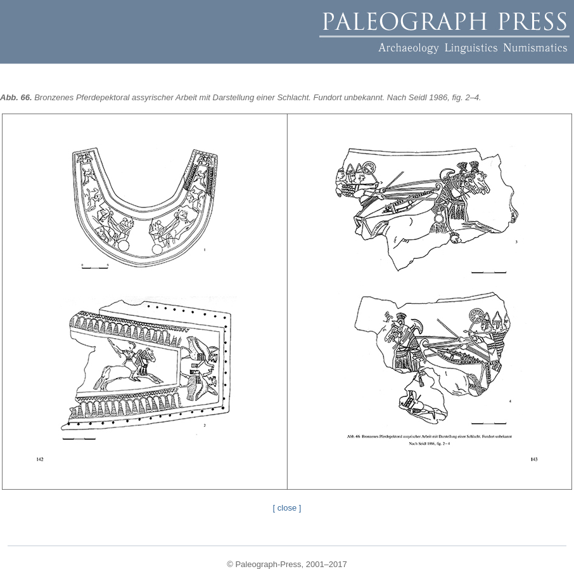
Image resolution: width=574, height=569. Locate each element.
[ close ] (287, 508)
